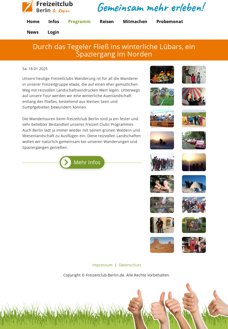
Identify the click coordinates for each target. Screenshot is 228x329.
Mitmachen (135, 21)
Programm (79, 21)
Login (53, 32)
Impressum (102, 264)
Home (33, 21)
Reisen (107, 21)
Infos (53, 21)
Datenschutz (130, 264)
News (33, 32)
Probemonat (169, 21)
